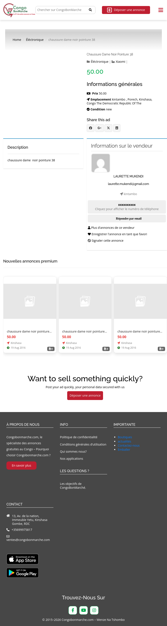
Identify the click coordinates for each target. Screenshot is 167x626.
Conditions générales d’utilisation (83, 444)
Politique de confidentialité (78, 437)
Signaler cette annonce (105, 240)
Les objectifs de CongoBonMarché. (73, 486)
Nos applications (71, 459)
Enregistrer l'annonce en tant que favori (117, 234)
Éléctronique (35, 40)
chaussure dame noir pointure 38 (110, 54)
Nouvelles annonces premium (30, 261)
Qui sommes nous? (73, 451)
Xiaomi (120, 62)
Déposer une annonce (126, 10)
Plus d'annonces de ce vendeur (111, 228)
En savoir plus (21, 465)
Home (17, 40)
